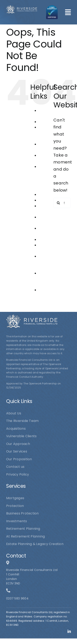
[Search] (58, 203)
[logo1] (21, 7)
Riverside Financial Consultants (48, 262)
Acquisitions (48, 121)
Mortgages (47, 200)
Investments (48, 194)
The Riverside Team (45, 279)
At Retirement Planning (47, 133)
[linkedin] (69, 631)
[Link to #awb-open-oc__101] (68, 12)
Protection (47, 239)
